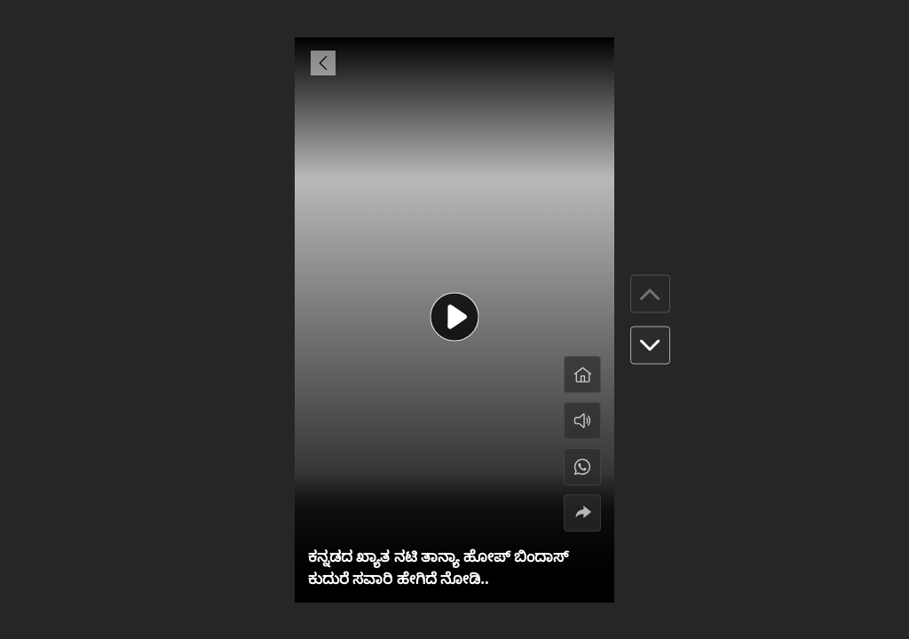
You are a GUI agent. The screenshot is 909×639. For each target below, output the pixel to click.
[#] (582, 467)
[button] (650, 346)
